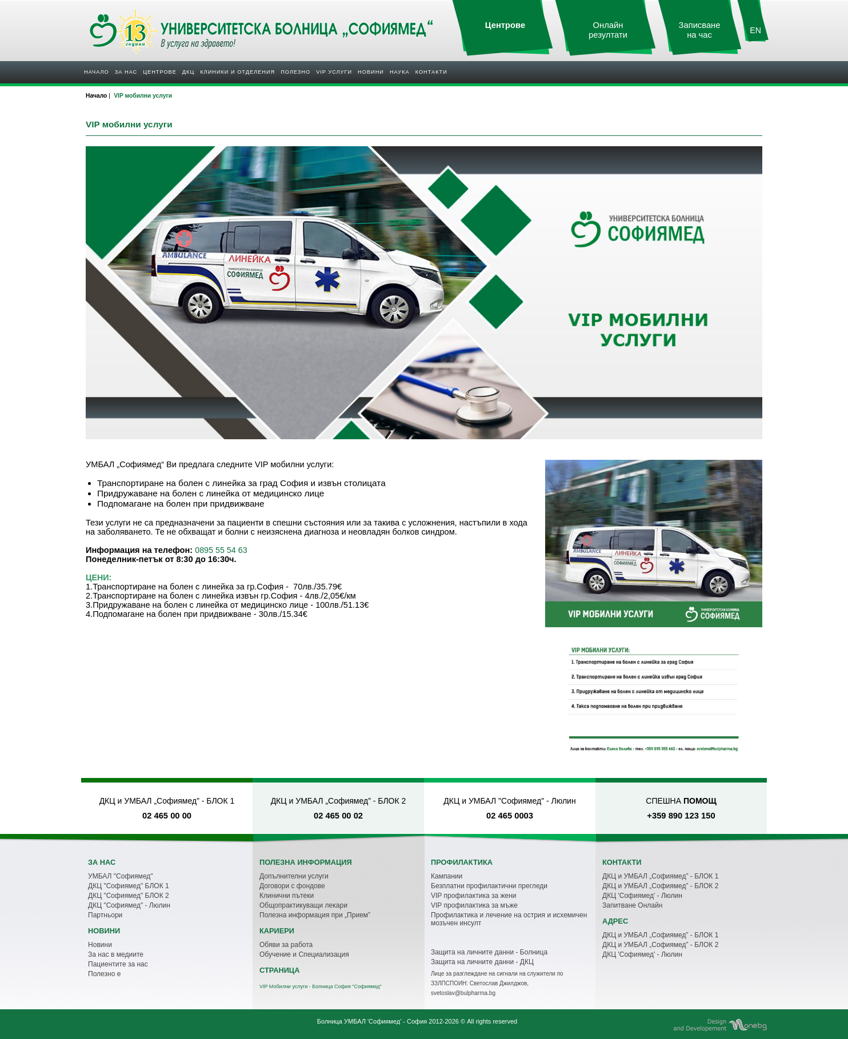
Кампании (446, 876)
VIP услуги (334, 72)
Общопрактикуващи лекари (303, 905)
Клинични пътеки (286, 896)
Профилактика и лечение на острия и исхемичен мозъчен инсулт (509, 919)
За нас (126, 72)
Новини (371, 72)
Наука (400, 72)
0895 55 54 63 (221, 550)
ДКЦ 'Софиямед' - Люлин (642, 896)
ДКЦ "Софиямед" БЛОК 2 (128, 896)
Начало (96, 72)
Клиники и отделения (237, 72)
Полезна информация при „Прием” (314, 915)
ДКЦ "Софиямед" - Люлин (129, 905)
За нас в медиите (115, 954)
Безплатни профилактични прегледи (489, 886)
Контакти (431, 72)
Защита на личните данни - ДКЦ (482, 962)
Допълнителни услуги (294, 876)
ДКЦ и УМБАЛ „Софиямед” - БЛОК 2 (660, 886)
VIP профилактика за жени (474, 896)
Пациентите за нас (118, 964)
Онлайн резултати (608, 30)
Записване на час (700, 30)
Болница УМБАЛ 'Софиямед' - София (372, 1021)
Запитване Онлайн (632, 905)
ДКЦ (188, 72)
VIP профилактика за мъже (474, 905)
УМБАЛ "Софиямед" (120, 876)
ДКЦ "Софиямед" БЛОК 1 (128, 886)
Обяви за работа (286, 945)
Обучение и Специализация (304, 954)
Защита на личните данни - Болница (489, 952)
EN (755, 30)
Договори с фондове (292, 886)
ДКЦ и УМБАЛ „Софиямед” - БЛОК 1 (660, 876)
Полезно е (104, 974)
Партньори (105, 915)
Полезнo (295, 72)
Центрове (160, 72)
